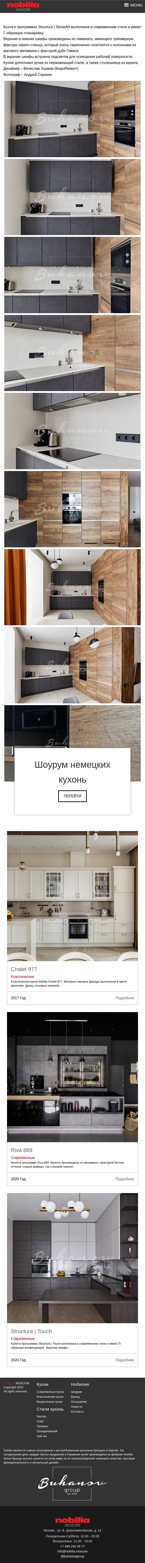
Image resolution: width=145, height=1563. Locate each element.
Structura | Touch (31, 1331)
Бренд (75, 1396)
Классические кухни (50, 1396)
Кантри (41, 1416)
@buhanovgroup (72, 1556)
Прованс (42, 1426)
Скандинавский (47, 1431)
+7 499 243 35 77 (72, 1546)
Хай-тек (42, 1436)
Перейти (72, 796)
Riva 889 (21, 1150)
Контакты (77, 1411)
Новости (76, 1406)
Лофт (40, 1421)
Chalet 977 (24, 969)
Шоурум (76, 1391)
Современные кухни (50, 1391)
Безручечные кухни (50, 1401)
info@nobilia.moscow (73, 1551)
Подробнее (124, 998)
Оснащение (79, 1401)
